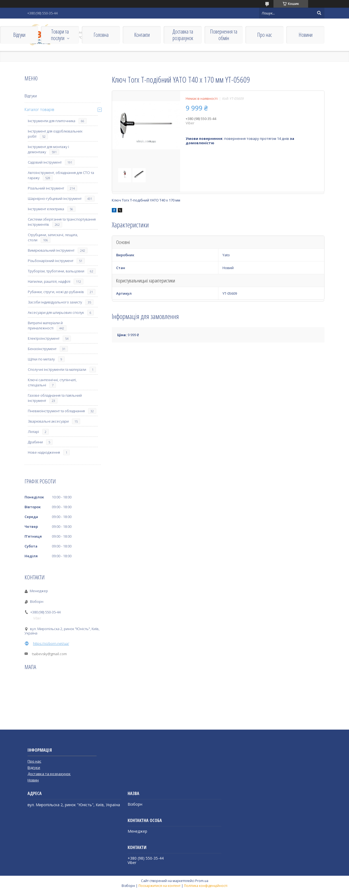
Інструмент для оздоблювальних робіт (55, 134)
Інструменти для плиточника (51, 120)
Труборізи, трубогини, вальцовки (56, 271)
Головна (101, 34)
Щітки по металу (41, 359)
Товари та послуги (60, 35)
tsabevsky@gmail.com (49, 654)
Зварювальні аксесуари (48, 421)
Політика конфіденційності (205, 885)
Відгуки (19, 34)
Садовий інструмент (45, 162)
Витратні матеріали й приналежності (45, 325)
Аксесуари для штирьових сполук (56, 312)
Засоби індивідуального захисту (55, 302)
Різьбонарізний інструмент (50, 260)
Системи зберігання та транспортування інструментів (62, 222)
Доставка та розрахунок (183, 35)
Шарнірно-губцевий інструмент (55, 198)
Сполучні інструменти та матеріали (57, 369)
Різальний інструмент (46, 188)
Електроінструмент (43, 338)
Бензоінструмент (42, 348)
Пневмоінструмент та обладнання (56, 410)
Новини (305, 34)
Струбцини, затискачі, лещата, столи (53, 237)
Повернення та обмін (223, 35)
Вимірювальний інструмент (51, 250)
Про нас (264, 34)
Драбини (35, 442)
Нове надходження (44, 452)
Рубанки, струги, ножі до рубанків (56, 291)
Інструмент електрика (46, 208)
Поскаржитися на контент (159, 885)
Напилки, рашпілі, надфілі (49, 281)
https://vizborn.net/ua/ (51, 643)
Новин (33, 780)
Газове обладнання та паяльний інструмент (55, 398)
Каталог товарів (39, 109)
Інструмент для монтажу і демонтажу (48, 149)
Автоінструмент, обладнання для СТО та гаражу (61, 175)
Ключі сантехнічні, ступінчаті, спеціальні (52, 382)
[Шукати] (319, 13)
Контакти (142, 34)
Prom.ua (201, 880)
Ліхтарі (33, 431)
